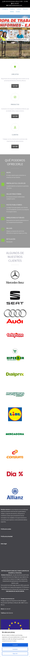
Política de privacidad (6, 536)
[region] (15, 643)
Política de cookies (6, 529)
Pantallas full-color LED (15, 183)
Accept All (15, 645)
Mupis (8, 172)
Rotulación (10, 239)
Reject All (15, 653)
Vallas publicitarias (13, 194)
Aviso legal (4, 543)
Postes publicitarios (14, 205)
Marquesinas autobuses (15, 218)
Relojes (9, 228)
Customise (15, 649)
